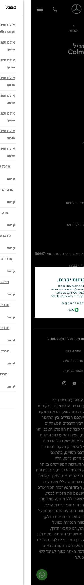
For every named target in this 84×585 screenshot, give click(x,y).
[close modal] (74, 274)
